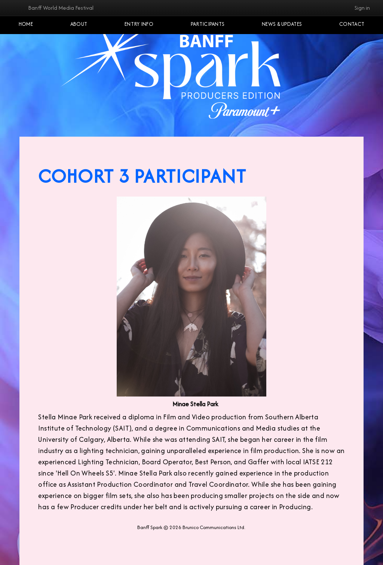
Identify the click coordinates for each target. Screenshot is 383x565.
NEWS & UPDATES (282, 24)
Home (26, 24)
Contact (351, 24)
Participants (208, 24)
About (79, 24)
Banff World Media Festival (61, 8)
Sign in (362, 8)
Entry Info (139, 24)
